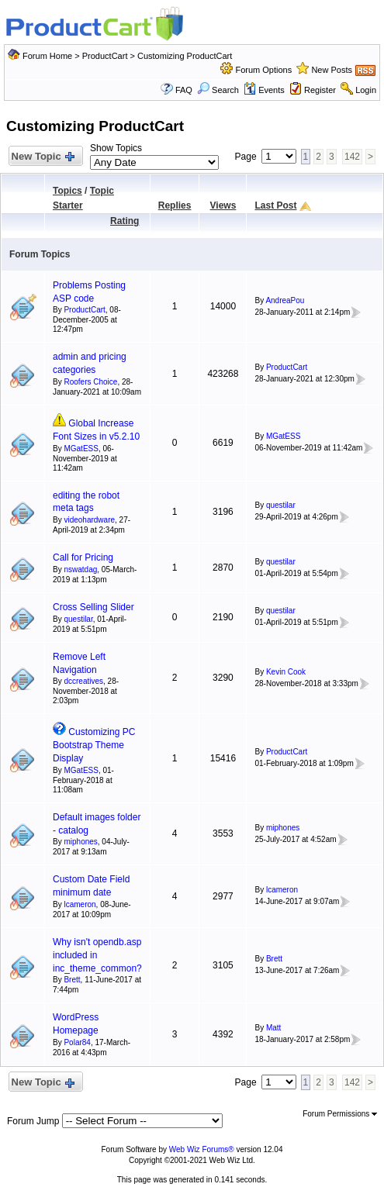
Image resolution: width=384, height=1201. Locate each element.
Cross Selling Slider (93, 607)
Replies (175, 205)
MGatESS (81, 448)
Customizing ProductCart (184, 55)
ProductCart (105, 55)
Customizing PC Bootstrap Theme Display (94, 745)
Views (223, 205)
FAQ (183, 90)
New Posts (331, 69)
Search (218, 90)
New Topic (42, 157)
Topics (67, 190)
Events (264, 90)
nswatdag (80, 569)
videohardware (89, 520)
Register (320, 90)
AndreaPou (284, 300)
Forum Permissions (340, 1114)
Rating (124, 221)
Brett (72, 979)
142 (352, 156)
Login (365, 90)
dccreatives (83, 681)
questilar (281, 505)
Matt (273, 1027)
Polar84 (77, 1042)
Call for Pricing (83, 557)
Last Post (275, 205)
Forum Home (47, 55)
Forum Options (263, 69)
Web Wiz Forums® (201, 1149)
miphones (80, 841)
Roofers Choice (90, 382)
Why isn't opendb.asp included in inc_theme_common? (97, 955)
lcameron (79, 904)
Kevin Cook (286, 672)
